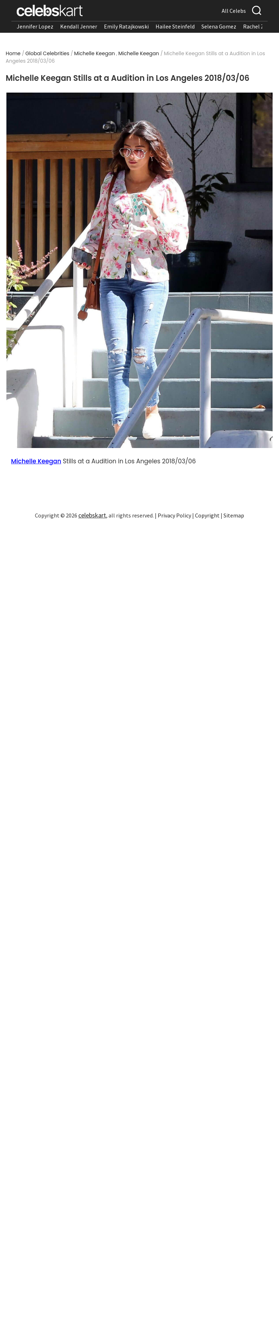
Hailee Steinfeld (175, 26)
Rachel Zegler (260, 26)
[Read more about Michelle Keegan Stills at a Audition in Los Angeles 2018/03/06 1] (139, 270)
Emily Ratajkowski (126, 26)
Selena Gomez (218, 26)
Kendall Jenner (78, 26)
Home (13, 53)
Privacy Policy (174, 515)
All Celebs (234, 10)
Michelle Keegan (94, 53)
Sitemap (233, 515)
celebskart (92, 515)
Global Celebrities (47, 53)
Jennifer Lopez (35, 26)
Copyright (207, 515)
